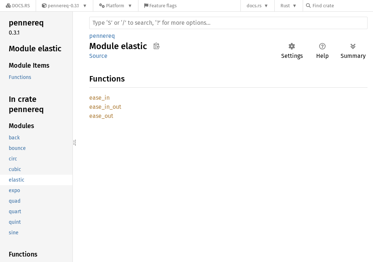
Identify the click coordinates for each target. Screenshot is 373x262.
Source (98, 55)
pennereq (102, 35)
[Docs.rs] (18, 5)
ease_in (99, 97)
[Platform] (115, 5)
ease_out (101, 115)
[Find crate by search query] (342, 5)
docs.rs (254, 5)
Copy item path (156, 46)
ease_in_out (105, 106)
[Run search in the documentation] (228, 23)
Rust (285, 5)
